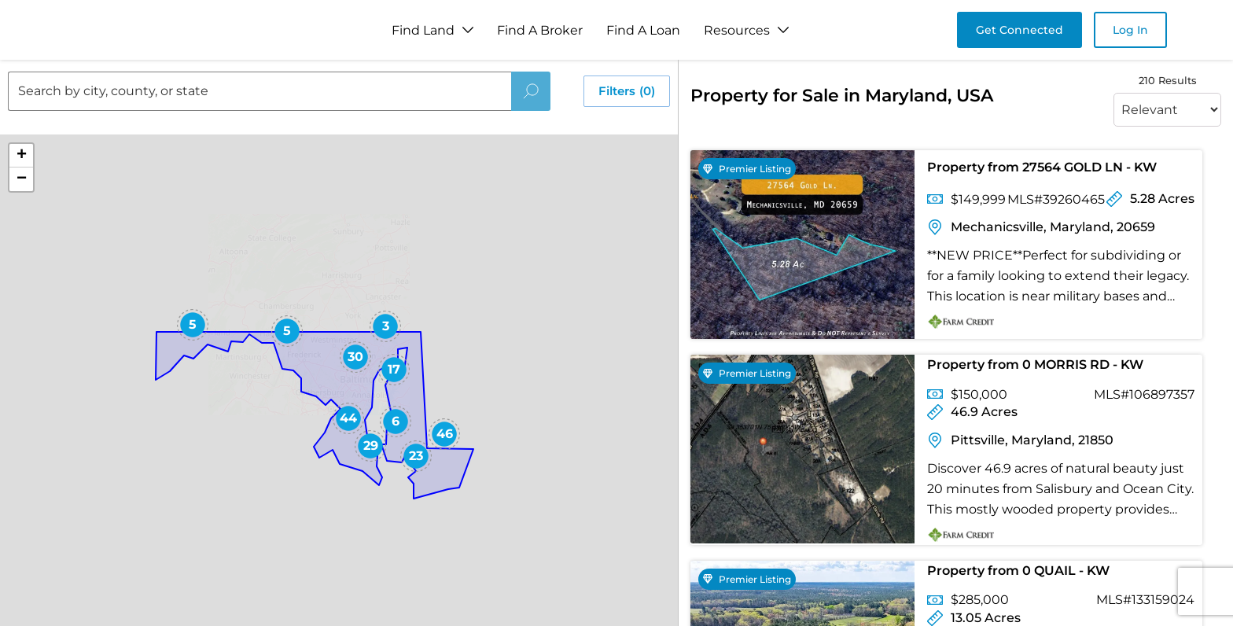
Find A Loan (643, 30)
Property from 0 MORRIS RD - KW (1035, 364)
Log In (1130, 30)
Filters (626, 91)
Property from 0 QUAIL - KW (1018, 570)
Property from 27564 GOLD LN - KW (1042, 167)
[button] (192, 324)
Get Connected (1019, 30)
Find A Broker (540, 30)
